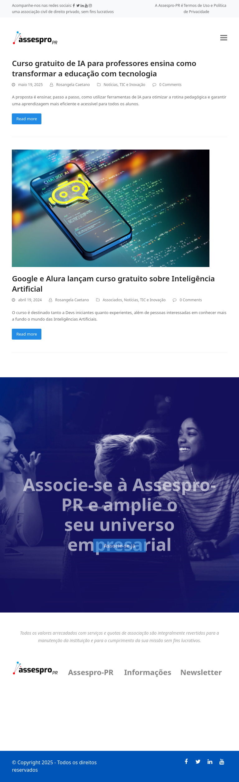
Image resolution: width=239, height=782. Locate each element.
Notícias (111, 84)
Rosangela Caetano (73, 84)
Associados (112, 300)
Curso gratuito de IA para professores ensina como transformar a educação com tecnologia (104, 68)
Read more (26, 119)
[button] (223, 37)
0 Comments (170, 84)
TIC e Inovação (132, 84)
